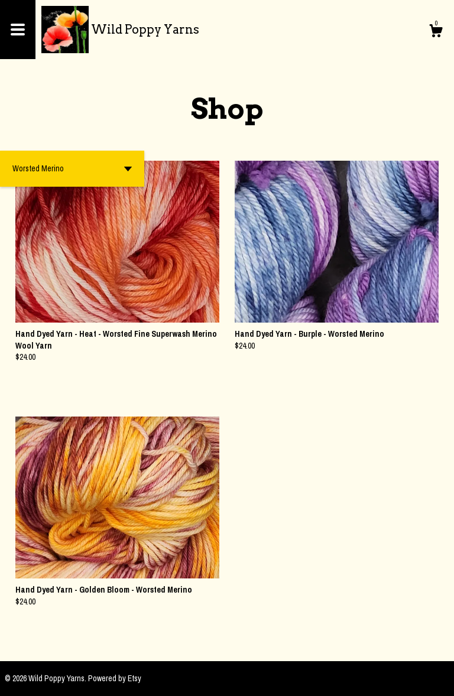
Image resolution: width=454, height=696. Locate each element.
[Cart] (435, 32)
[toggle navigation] (17, 29)
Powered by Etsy (114, 678)
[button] (72, 169)
